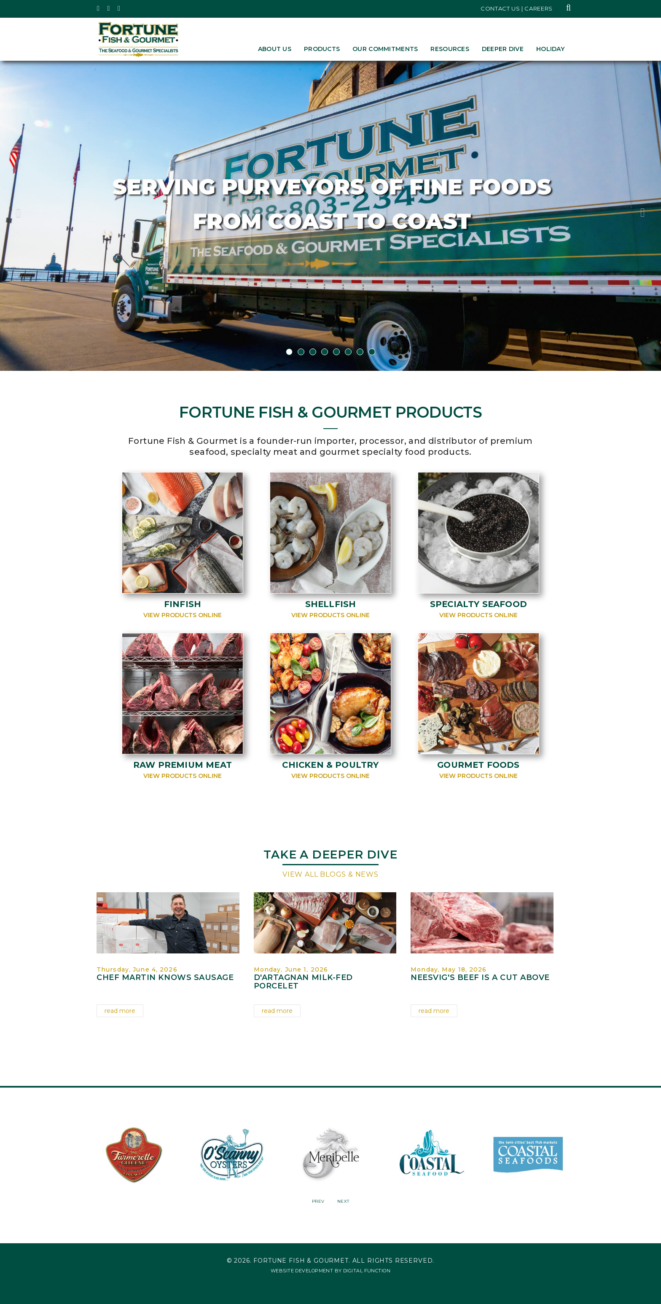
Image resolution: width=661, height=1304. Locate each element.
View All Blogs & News (330, 874)
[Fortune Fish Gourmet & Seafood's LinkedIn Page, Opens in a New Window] (119, 8)
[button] (49, 216)
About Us (274, 49)
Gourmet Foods (479, 765)
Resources (449, 49)
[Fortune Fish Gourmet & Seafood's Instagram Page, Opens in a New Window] (108, 8)
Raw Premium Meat (182, 765)
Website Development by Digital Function (330, 1270)
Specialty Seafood (478, 604)
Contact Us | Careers (517, 8)
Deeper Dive (503, 49)
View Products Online (182, 615)
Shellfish (330, 604)
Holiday (550, 49)
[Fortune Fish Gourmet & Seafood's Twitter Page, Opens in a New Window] (98, 8)
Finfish (182, 604)
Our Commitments (385, 49)
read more (120, 1011)
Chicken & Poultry (330, 765)
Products (322, 49)
